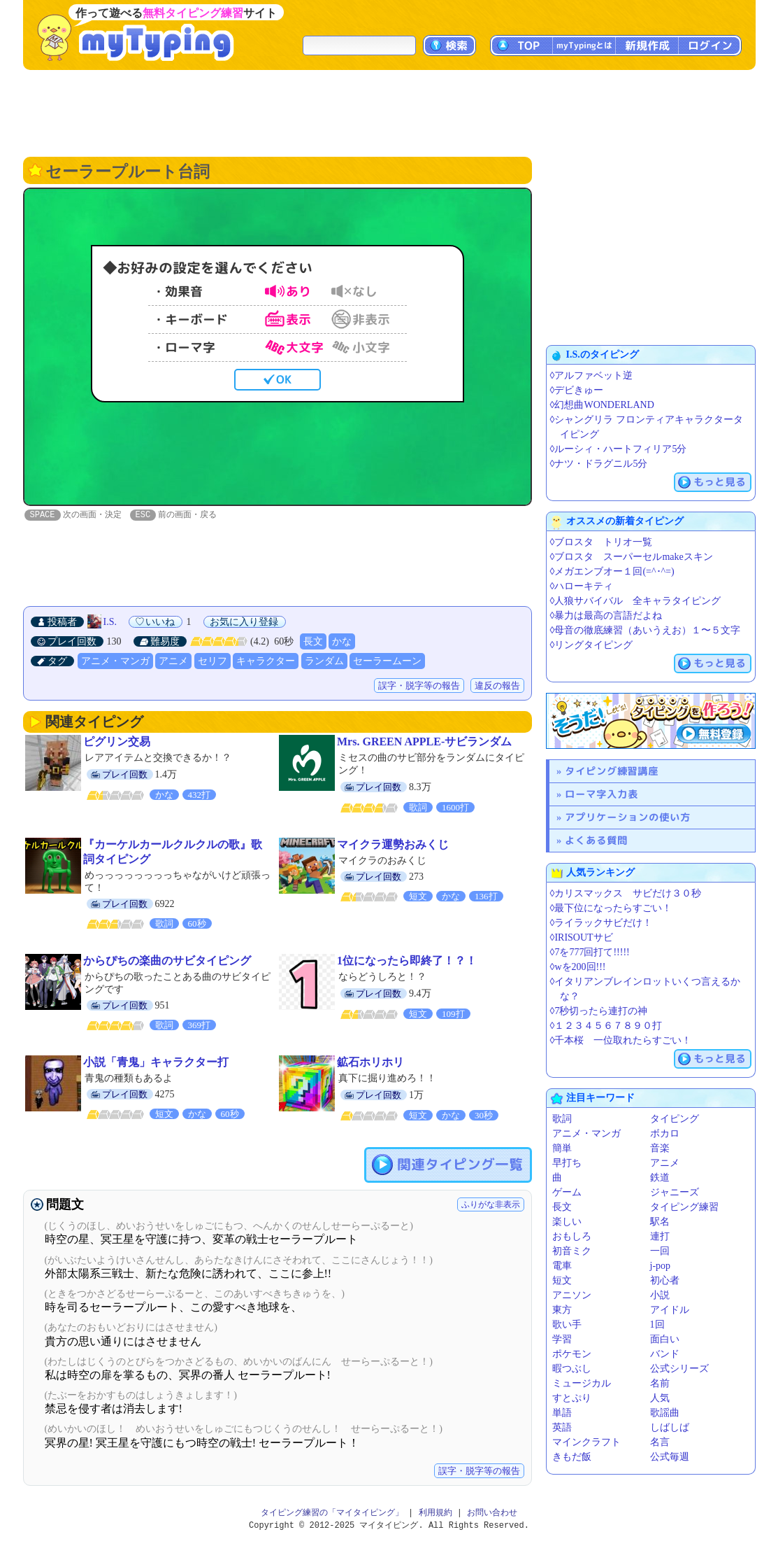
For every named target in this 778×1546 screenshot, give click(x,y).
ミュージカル (581, 1383)
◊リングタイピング (591, 645)
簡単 (562, 1148)
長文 (313, 642)
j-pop (660, 1265)
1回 (657, 1324)
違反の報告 (497, 686)
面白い (664, 1339)
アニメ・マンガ (115, 661)
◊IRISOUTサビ (581, 937)
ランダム (324, 661)
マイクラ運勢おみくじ (393, 845)
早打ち (567, 1163)
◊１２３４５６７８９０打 (606, 1025)
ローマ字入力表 (601, 794)
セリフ (212, 661)
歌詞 (562, 1118)
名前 (660, 1383)
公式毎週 (669, 1457)
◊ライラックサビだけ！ (601, 923)
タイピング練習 (684, 1207)
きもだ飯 (571, 1457)
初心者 (664, 1280)
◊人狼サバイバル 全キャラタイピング (635, 601)
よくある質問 (596, 840)
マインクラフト (586, 1442)
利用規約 (435, 1513)
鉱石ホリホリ (370, 1063)
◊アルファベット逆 (591, 375)
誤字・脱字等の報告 (419, 686)
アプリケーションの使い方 (628, 817)
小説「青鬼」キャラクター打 (156, 1063)
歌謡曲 (664, 1412)
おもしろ (571, 1236)
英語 (562, 1427)
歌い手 (567, 1324)
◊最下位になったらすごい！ (611, 908)
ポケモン (571, 1354)
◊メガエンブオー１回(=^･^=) (612, 571)
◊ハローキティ (582, 586)
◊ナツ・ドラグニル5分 (599, 463)
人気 (660, 1398)
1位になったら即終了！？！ (407, 961)
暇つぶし (571, 1368)
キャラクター (265, 661)
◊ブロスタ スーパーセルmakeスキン (631, 556)
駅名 (660, 1221)
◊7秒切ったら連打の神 (599, 1011)
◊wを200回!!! (578, 967)
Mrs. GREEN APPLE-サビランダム (424, 742)
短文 (562, 1280)
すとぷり (571, 1398)
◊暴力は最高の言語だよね (606, 615)
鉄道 (660, 1177)
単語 (562, 1412)
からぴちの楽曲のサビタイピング (167, 961)
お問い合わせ (492, 1513)
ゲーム (567, 1192)
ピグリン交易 (116, 742)
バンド (664, 1354)
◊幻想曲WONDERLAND (602, 405)
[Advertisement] (389, 111)
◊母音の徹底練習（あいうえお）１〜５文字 (645, 630)
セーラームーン (387, 661)
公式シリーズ (679, 1368)
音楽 (660, 1148)
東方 (562, 1310)
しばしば (669, 1427)
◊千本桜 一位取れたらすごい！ (621, 1040)
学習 (562, 1339)
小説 (660, 1295)
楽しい (567, 1221)
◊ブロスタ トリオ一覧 (601, 542)
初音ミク (571, 1251)
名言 (660, 1442)
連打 (660, 1236)
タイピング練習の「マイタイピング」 (332, 1513)
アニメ (173, 661)
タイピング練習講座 (611, 771)
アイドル (669, 1310)
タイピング (674, 1118)
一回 (660, 1251)
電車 (562, 1265)
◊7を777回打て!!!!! (590, 952)
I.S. (110, 622)
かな (342, 642)
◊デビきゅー (577, 390)
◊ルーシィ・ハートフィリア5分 (618, 449)
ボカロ (664, 1133)
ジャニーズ (674, 1192)
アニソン (571, 1295)
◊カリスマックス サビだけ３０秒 (626, 893)
